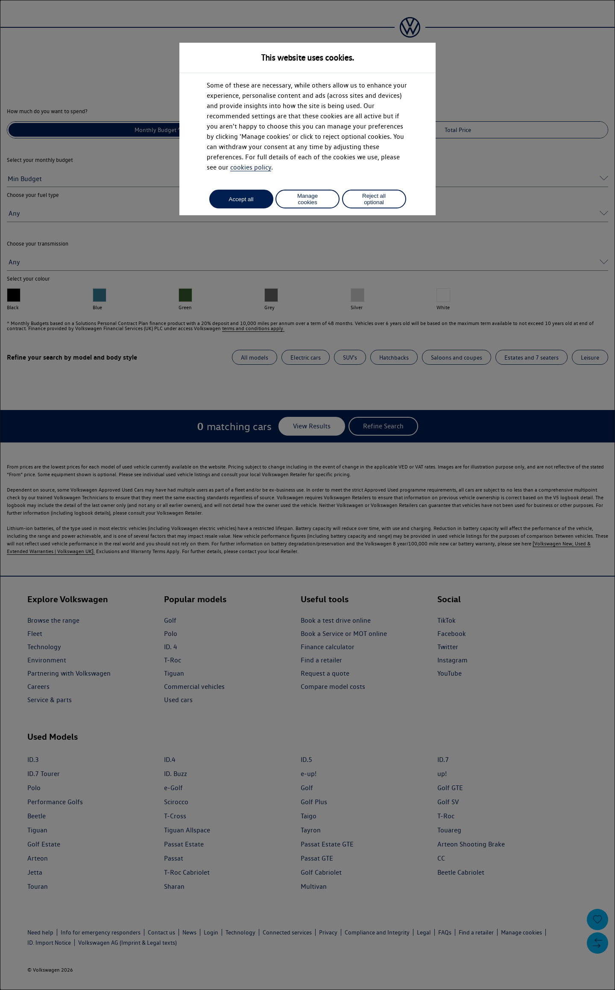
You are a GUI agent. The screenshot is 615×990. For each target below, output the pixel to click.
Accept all (241, 199)
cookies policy (250, 167)
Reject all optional (374, 199)
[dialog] (307, 495)
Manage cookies (307, 199)
